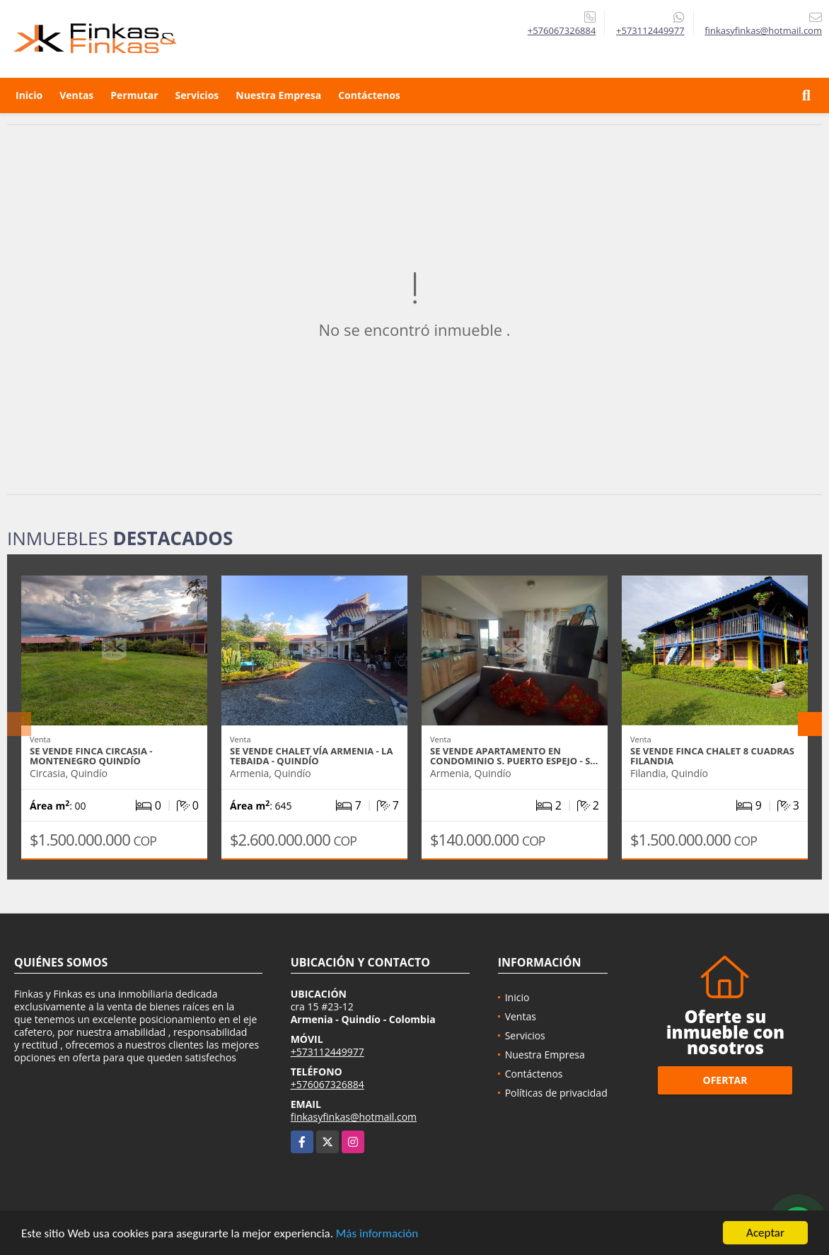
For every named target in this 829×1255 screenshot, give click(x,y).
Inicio (29, 95)
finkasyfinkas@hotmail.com (354, 1116)
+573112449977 (650, 30)
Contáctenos (369, 95)
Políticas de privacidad (556, 1092)
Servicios (197, 95)
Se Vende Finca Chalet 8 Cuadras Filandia (712, 756)
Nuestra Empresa (278, 95)
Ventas (76, 95)
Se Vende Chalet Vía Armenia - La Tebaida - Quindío (311, 756)
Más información (377, 1233)
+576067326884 (562, 30)
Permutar (134, 95)
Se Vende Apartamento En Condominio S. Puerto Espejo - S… (514, 756)
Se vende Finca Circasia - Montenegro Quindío (91, 756)
